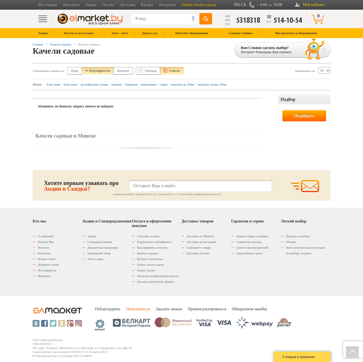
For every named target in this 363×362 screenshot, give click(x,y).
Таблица (151, 71)
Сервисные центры (248, 242)
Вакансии (44, 276)
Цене (74, 71)
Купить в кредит (148, 253)
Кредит (147, 5)
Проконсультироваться (207, 309)
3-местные (53, 84)
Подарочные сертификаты (154, 242)
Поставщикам (47, 270)
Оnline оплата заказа (150, 264)
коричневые (149, 84)
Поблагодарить (107, 309)
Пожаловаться (138, 309)
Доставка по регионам (201, 242)
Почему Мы (46, 242)
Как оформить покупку (152, 247)
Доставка (128, 5)
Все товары (47, 5)
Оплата (108, 5)
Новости (43, 247)
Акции (90, 5)
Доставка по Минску (200, 236)
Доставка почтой (198, 253)
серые (164, 84)
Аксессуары (95, 259)
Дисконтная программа (102, 247)
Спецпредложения (99, 242)
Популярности (99, 71)
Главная (38, 44)
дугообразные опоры (94, 84)
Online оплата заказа (199, 5)
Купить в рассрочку (150, 259)
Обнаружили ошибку (249, 309)
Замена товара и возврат (252, 236)
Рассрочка (167, 5)
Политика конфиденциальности (158, 276)
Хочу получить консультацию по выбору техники (305, 250)
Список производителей (252, 247)
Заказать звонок (169, 309)
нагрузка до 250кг (183, 84)
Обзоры (291, 242)
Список (174, 71)
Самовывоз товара (199, 247)
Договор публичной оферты (155, 281)
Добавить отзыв (48, 264)
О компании (46, 236)
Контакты (71, 5)
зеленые (116, 84)
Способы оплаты (148, 236)
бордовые (131, 84)
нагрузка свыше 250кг (212, 84)
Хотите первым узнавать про (81, 186)
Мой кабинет (314, 5)
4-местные (70, 84)
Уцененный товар (99, 253)
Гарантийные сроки (249, 253)
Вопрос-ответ (47, 259)
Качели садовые (60, 44)
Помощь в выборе (298, 236)
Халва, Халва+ (146, 270)
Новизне (123, 71)
